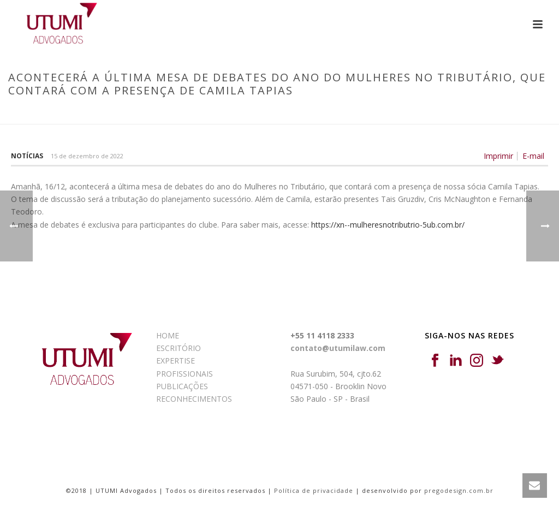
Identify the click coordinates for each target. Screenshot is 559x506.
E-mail (533, 156)
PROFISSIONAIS (184, 373)
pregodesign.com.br (458, 490)
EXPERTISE (175, 360)
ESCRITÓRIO (178, 348)
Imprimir (498, 156)
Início (72, 113)
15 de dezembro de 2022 (87, 156)
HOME (167, 335)
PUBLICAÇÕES (182, 386)
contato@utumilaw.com (337, 348)
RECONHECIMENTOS (194, 399)
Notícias (27, 155)
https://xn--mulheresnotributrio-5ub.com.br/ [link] (388, 224)
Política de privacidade (313, 490)
